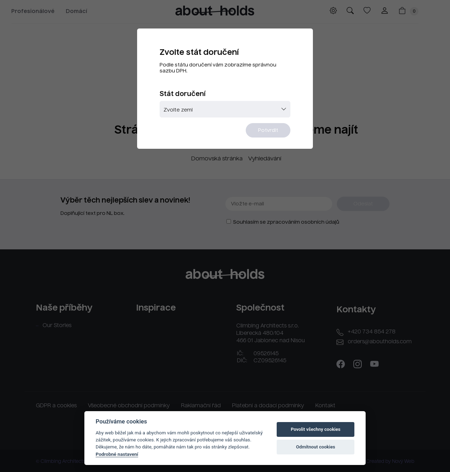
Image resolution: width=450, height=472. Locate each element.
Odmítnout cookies (315, 446)
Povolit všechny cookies (315, 429)
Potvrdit (268, 130)
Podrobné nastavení (117, 454)
